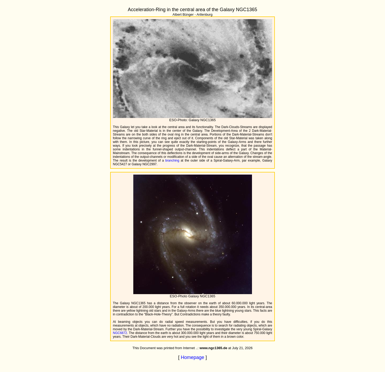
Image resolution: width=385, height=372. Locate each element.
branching (172, 160)
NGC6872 (120, 333)
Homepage (192, 357)
